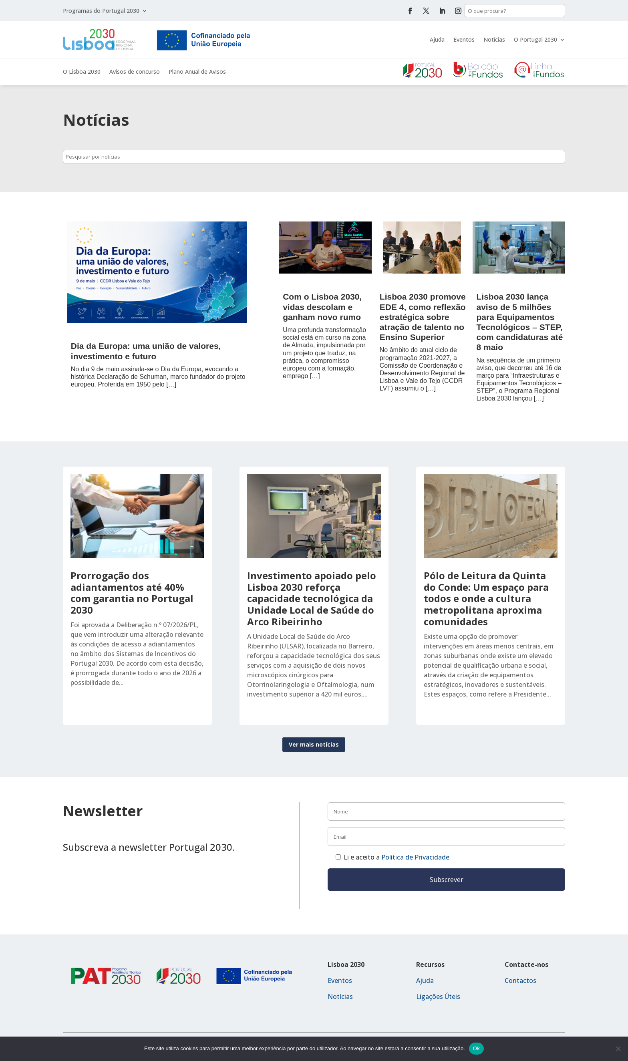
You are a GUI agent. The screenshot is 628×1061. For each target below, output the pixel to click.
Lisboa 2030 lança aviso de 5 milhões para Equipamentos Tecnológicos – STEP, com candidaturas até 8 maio (519, 322)
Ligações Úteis (438, 996)
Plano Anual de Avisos (197, 72)
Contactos (520, 980)
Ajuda (437, 39)
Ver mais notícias (314, 744)
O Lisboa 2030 (82, 72)
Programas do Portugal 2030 (101, 11)
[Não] (618, 1049)
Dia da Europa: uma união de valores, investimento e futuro (146, 350)
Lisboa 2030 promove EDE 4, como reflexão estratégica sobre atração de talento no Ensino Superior (423, 317)
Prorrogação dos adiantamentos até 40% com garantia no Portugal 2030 (131, 592)
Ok (476, 1048)
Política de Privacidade (415, 857)
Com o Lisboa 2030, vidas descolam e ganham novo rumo (322, 306)
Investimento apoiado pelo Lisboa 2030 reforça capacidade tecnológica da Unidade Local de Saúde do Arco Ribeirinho (311, 598)
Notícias (494, 39)
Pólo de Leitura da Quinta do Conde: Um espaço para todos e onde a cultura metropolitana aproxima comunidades (486, 598)
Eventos (464, 39)
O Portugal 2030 (535, 39)
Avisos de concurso (134, 72)
